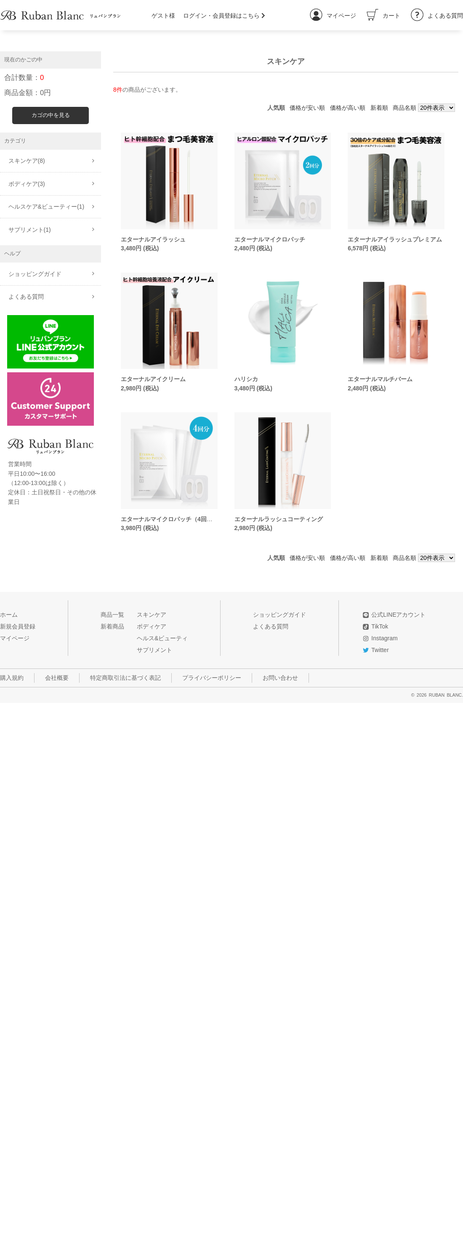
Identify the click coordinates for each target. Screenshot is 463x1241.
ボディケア (151, 626)
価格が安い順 (307, 107)
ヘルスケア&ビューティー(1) (46, 206)
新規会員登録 (17, 626)
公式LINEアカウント (398, 614)
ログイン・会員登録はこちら (224, 15)
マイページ (333, 15)
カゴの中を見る (51, 115)
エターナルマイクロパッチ (269, 239)
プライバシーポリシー (211, 677)
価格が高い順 (347, 107)
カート (383, 15)
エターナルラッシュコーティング (278, 519)
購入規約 (12, 677)
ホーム (9, 614)
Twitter (379, 650)
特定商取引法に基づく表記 (125, 677)
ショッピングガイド (34, 273)
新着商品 (112, 626)
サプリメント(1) (29, 229)
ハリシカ (246, 379)
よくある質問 (437, 15)
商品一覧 (112, 614)
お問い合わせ (280, 677)
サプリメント (154, 650)
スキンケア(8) (26, 160)
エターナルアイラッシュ (153, 239)
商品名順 (404, 107)
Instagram (384, 638)
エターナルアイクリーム (153, 379)
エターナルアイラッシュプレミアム (395, 239)
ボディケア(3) (26, 183)
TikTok (379, 626)
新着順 (379, 107)
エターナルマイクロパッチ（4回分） (169, 519)
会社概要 (57, 677)
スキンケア (151, 614)
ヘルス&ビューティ (162, 638)
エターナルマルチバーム (380, 379)
